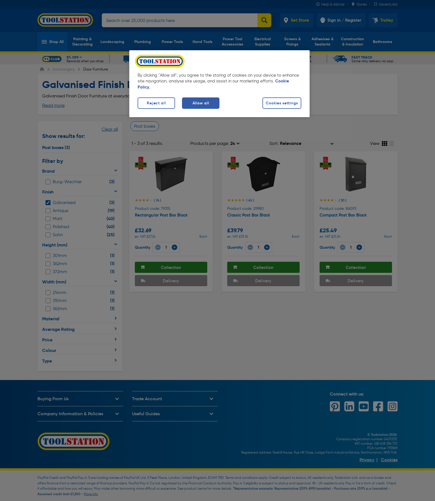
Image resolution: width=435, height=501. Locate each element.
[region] (219, 83)
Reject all (156, 102)
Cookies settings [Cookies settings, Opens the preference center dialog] (282, 102)
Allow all (201, 102)
